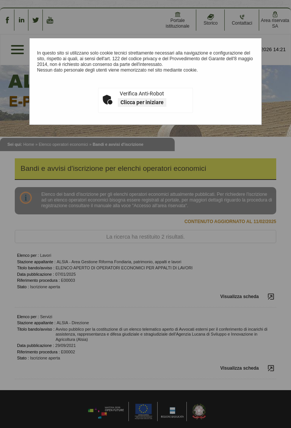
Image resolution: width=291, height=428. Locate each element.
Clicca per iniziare (142, 102)
